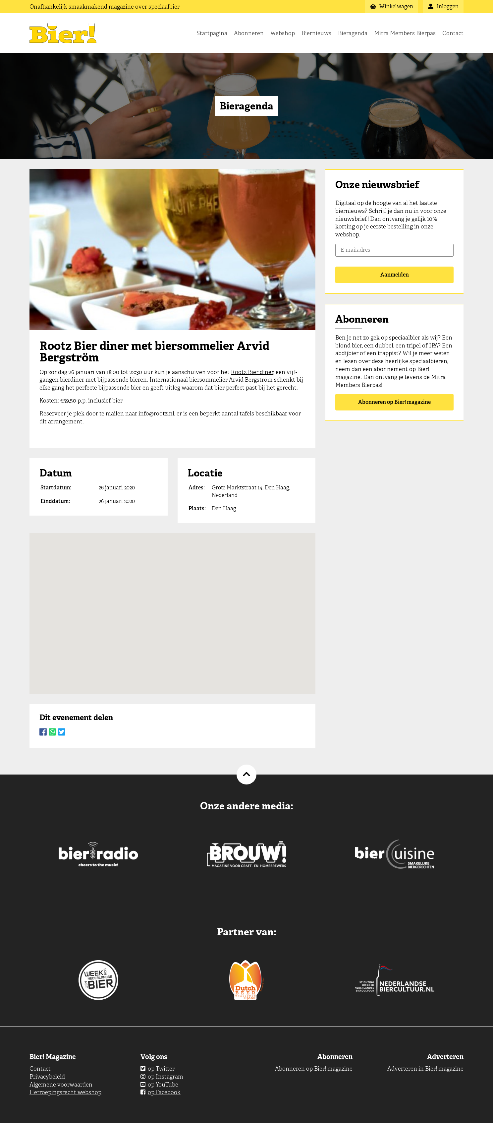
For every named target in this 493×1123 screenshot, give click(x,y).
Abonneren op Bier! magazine (394, 402)
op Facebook (160, 1092)
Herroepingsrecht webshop (65, 1092)
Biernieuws (316, 33)
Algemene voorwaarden (60, 1084)
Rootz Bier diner (252, 372)
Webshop (282, 33)
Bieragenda (352, 33)
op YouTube (159, 1084)
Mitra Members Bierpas (405, 33)
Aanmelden (394, 274)
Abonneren (249, 33)
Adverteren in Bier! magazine (425, 1068)
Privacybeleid (47, 1076)
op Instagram (161, 1076)
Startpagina (211, 33)
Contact (453, 33)
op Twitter (157, 1068)
